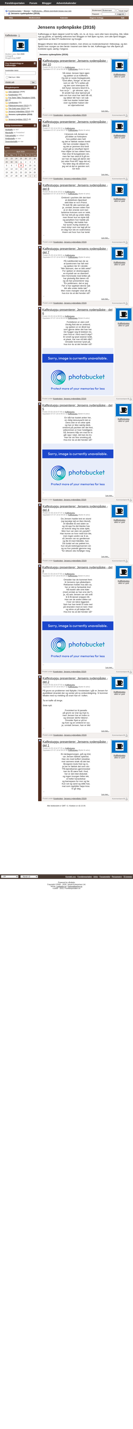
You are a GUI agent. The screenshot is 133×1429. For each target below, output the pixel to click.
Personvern (117, 877)
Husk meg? (122, 11)
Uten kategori (13, 92)
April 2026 (20, 152)
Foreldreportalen (15, 3)
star (19, 138)
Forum (33, 3)
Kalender (64, 18)
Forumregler (105, 877)
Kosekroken (58, 115)
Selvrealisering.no (75, 886)
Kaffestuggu (70, 67)
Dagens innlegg (96, 18)
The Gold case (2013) (17, 108)
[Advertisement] (31, 842)
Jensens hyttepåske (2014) (19, 111)
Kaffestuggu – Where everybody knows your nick (51, 11)
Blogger (47, 3)
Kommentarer (117, 115)
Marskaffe (9, 133)
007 (17, 130)
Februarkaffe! (10, 135)
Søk (122, 18)
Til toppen (127, 877)
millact (21, 135)
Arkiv (95, 877)
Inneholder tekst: (12, 70)
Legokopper (13, 103)
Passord (95, 14)
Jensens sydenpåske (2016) (75, 115)
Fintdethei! (20, 133)
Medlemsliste (34, 18)
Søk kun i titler (13, 77)
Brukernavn (96, 10)
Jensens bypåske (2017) (18, 119)
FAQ (11, 18)
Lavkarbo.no (61, 886)
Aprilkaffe (9, 130)
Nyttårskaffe (10, 138)
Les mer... (105, 111)
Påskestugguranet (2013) (18, 105)
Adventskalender (66, 3)
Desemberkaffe (11, 141)
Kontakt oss (71, 877)
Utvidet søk (9, 82)
